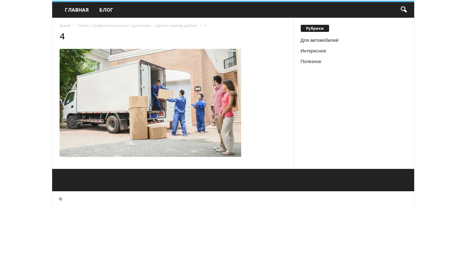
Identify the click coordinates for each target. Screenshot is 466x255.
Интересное (313, 50)
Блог (106, 9)
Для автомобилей (320, 40)
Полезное (311, 61)
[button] (403, 10)
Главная (77, 9)
